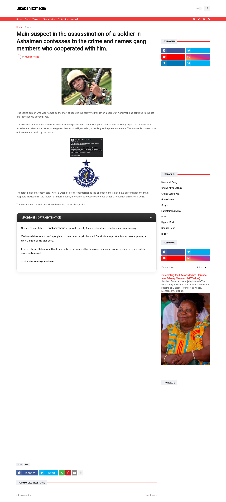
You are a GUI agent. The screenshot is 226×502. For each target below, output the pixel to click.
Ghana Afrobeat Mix (171, 188)
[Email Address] (178, 267)
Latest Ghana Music (171, 211)
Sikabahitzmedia (31, 8)
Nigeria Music (168, 222)
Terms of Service (32, 19)
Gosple (164, 205)
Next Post (150, 495)
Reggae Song (168, 228)
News (28, 27)
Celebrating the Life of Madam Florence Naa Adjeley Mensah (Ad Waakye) (184, 277)
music (164, 234)
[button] (199, 8)
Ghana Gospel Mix (170, 193)
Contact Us (63, 19)
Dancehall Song (169, 182)
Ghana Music (167, 199)
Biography (75, 19)
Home (19, 19)
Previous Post (25, 495)
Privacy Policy (49, 19)
